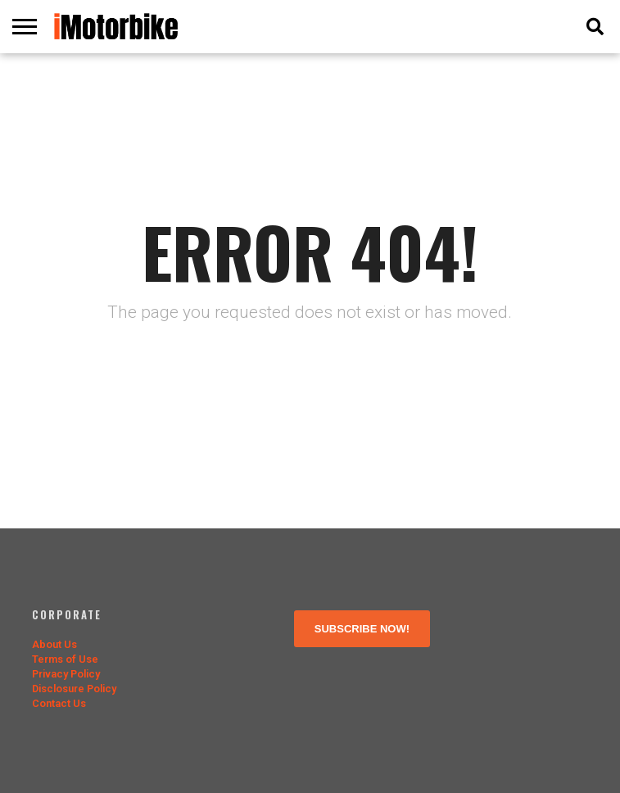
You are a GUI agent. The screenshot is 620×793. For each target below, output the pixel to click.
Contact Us (59, 703)
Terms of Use (65, 659)
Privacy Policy (66, 674)
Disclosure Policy (74, 688)
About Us (54, 644)
